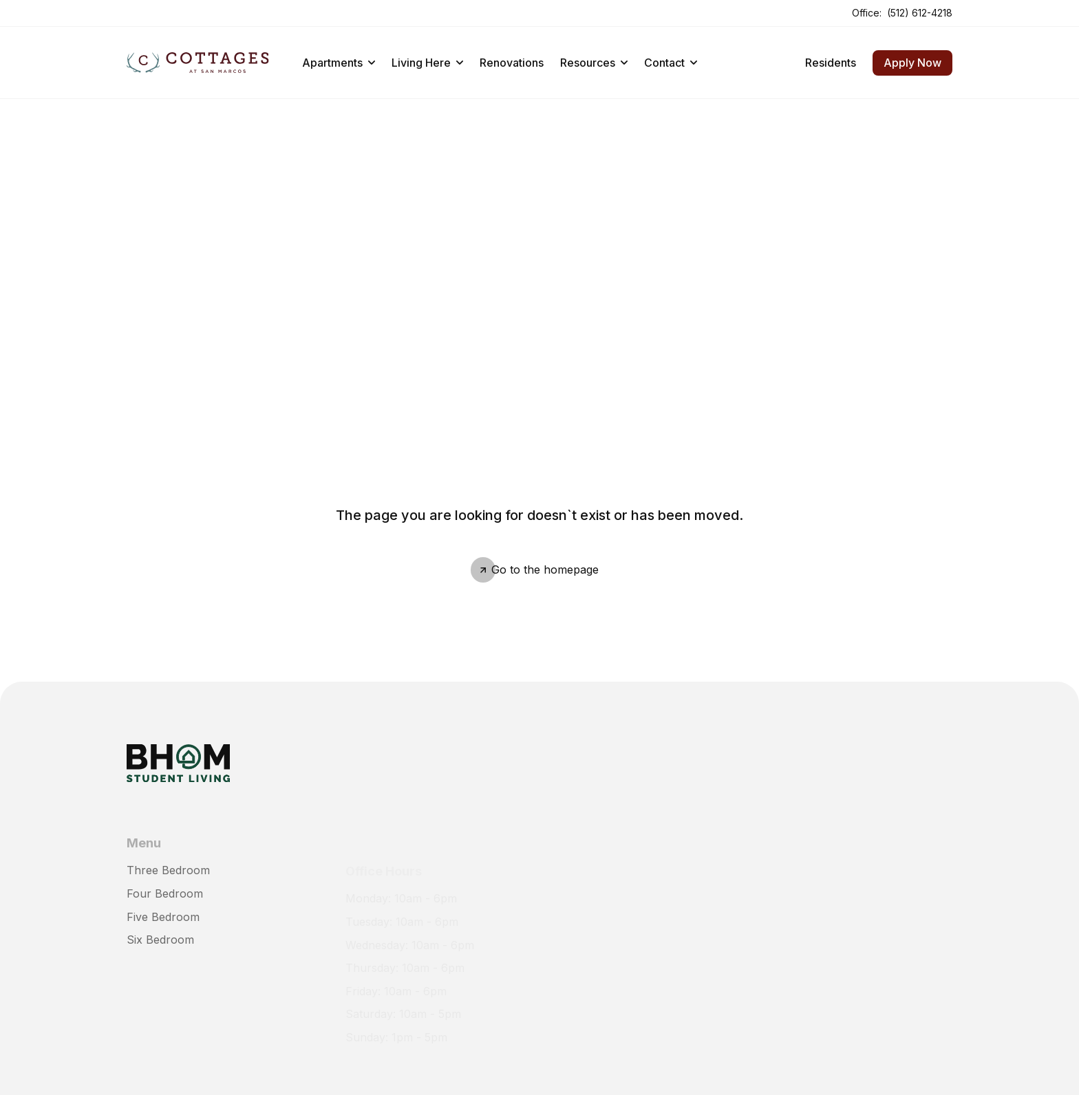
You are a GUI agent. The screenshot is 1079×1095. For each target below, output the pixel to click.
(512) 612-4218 (919, 13)
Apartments (338, 62)
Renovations (512, 62)
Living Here (427, 62)
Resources (594, 62)
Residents (830, 62)
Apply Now (912, 62)
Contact (670, 62)
